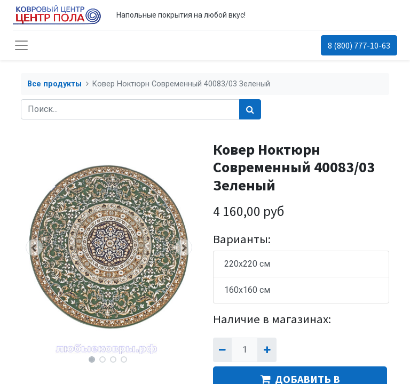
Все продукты (54, 84)
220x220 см (247, 264)
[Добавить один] (266, 350)
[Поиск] (250, 109)
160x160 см (247, 290)
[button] (34, 247)
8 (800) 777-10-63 (359, 45)
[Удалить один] (222, 350)
